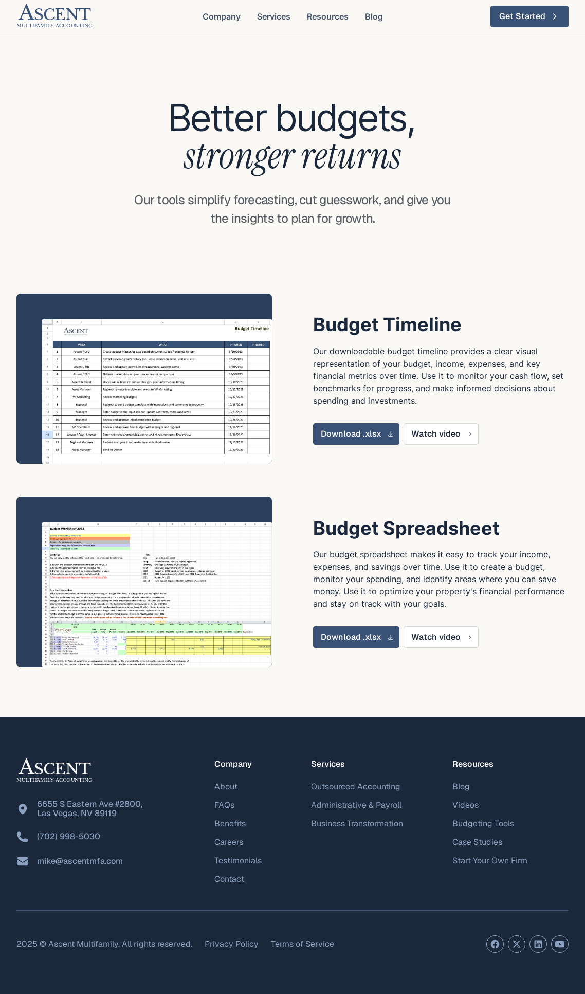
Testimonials (238, 860)
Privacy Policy (232, 943)
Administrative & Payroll (356, 805)
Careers (228, 842)
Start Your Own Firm (489, 860)
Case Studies (477, 842)
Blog (461, 786)
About (225, 786)
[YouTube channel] (560, 944)
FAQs (224, 805)
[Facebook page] (495, 944)
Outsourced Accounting (355, 786)
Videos (465, 805)
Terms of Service (302, 943)
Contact (229, 879)
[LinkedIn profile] (538, 944)
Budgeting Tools (483, 823)
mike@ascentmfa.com (80, 861)
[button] (221, 16)
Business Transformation (357, 823)
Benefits (230, 823)
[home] (54, 16)
